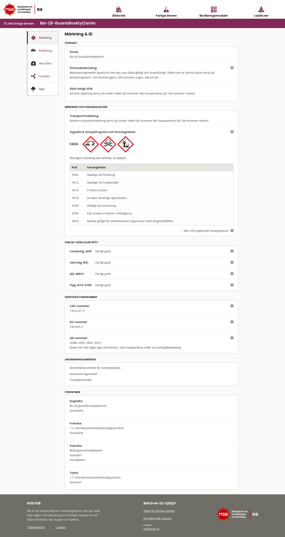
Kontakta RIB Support (157, 518)
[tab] (42, 37)
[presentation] (42, 37)
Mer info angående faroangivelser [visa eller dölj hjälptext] (209, 231)
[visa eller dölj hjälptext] (232, 68)
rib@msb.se (151, 529)
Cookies (60, 527)
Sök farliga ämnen (19, 23)
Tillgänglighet (36, 527)
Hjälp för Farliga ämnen (159, 511)
